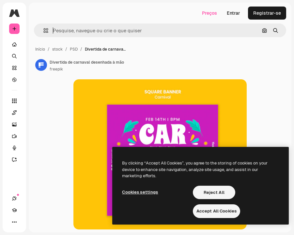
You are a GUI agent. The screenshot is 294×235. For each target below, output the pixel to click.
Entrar (233, 13)
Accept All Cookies (216, 211)
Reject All (214, 192)
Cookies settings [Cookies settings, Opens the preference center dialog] (140, 192)
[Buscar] (14, 56)
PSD (74, 49)
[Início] (14, 44)
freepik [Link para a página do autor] (56, 69)
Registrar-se (267, 13)
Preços (209, 13)
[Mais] (14, 222)
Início (40, 49)
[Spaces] (14, 112)
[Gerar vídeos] (14, 136)
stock (57, 49)
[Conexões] (14, 198)
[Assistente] (14, 159)
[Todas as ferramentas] (14, 101)
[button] (43, 30)
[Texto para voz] (14, 148)
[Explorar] (14, 79)
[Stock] (14, 68)
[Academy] (14, 210)
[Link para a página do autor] (41, 65)
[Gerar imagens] (14, 124)
